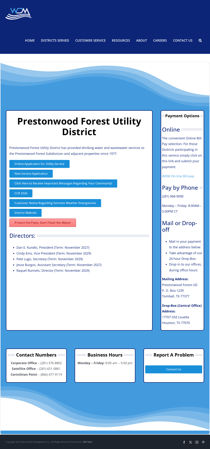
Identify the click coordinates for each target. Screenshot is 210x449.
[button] (200, 40)
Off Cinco (87, 441)
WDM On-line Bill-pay (178, 176)
